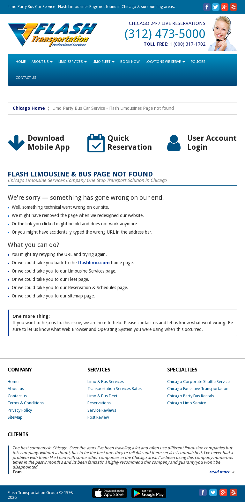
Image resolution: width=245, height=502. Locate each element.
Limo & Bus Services (105, 381)
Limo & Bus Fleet (102, 395)
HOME (21, 62)
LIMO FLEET (104, 62)
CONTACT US (26, 78)
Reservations (99, 403)
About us (16, 388)
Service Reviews (101, 410)
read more (219, 471)
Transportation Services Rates (114, 388)
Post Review (98, 417)
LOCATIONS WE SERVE (165, 62)
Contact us (17, 395)
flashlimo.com (94, 262)
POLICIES (198, 62)
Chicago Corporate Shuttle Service (198, 381)
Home (13, 381)
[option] (43, 143)
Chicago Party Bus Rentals (190, 395)
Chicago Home (29, 108)
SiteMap (15, 417)
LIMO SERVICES (72, 62)
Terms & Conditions (26, 403)
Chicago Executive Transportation (197, 388)
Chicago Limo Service (186, 403)
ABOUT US (42, 62)
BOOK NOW (130, 62)
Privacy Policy (20, 410)
